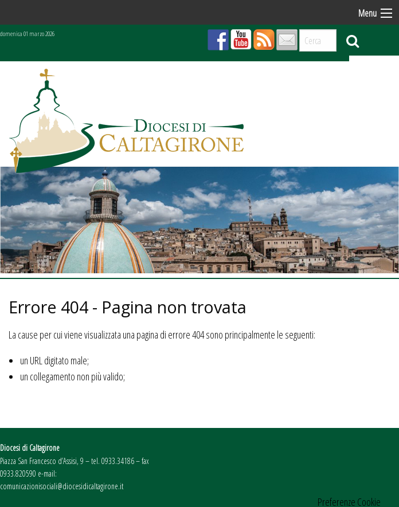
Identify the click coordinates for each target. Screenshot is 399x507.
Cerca (352, 40)
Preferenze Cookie (349, 502)
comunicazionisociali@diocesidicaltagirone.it (61, 486)
